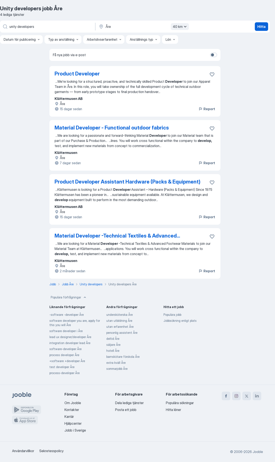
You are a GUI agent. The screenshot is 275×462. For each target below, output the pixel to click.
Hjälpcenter (73, 423)
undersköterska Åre (119, 314)
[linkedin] (257, 396)
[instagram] (236, 396)
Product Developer (77, 74)
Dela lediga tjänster (129, 403)
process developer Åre (64, 355)
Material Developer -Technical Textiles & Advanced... (117, 236)
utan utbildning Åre (119, 320)
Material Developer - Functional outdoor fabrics (112, 128)
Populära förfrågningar (69, 297)
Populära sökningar (180, 403)
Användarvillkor (23, 451)
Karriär (69, 416)
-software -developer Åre (66, 314)
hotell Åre (112, 350)
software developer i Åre (66, 331)
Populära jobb (172, 314)
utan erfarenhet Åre (120, 326)
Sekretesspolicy (51, 451)
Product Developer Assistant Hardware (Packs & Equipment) (127, 182)
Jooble (258, 452)
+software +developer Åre (67, 361)
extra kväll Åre (116, 362)
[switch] (213, 55)
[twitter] (246, 396)
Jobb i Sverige (75, 430)
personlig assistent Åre (122, 332)
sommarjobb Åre (117, 368)
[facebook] (226, 396)
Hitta (261, 26)
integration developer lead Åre (69, 343)
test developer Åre (62, 367)
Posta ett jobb (125, 410)
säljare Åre (113, 344)
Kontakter (71, 410)
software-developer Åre (65, 349)
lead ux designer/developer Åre (70, 337)
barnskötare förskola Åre (123, 356)
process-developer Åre (64, 373)
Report (206, 109)
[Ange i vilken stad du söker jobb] (143, 27)
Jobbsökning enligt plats (180, 320)
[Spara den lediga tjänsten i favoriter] (212, 74)
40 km (180, 26)
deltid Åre (112, 338)
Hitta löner (173, 410)
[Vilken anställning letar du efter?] (47, 27)
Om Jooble (72, 403)
